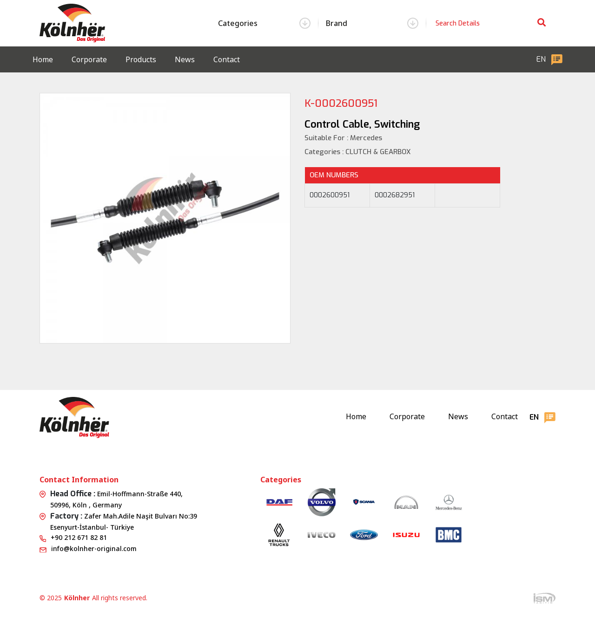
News (185, 59)
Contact (226, 59)
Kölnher (77, 598)
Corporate (89, 59)
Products (141, 59)
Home (43, 59)
